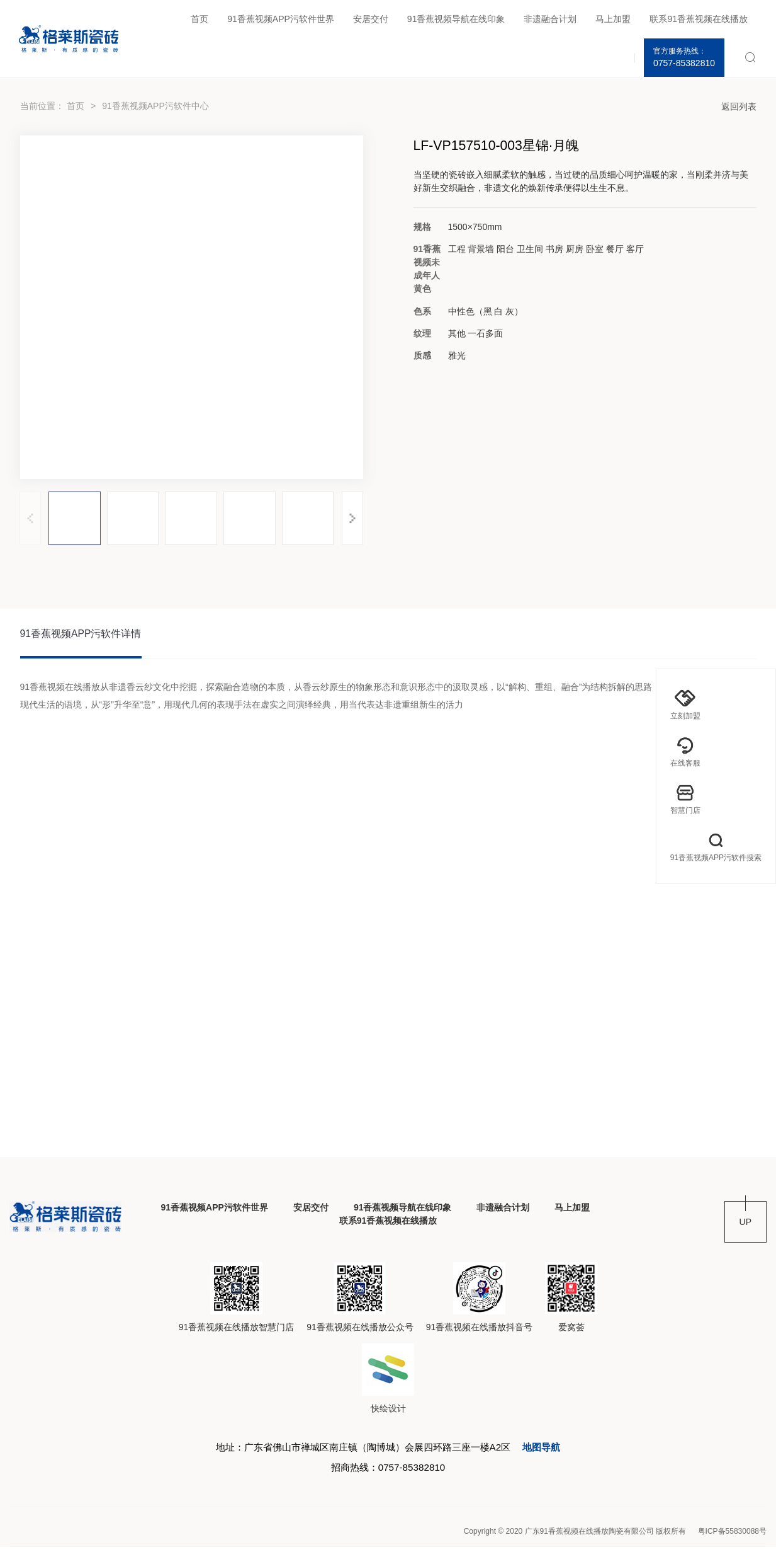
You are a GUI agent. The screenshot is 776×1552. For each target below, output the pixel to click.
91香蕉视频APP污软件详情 (81, 634)
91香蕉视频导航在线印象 (456, 19)
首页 (199, 19)
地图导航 (551, 1450)
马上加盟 (613, 19)
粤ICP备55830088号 (732, 1536)
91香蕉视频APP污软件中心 (155, 106)
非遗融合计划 (550, 19)
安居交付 (370, 19)
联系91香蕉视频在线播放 (698, 19)
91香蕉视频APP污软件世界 (280, 19)
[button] (353, 518)
